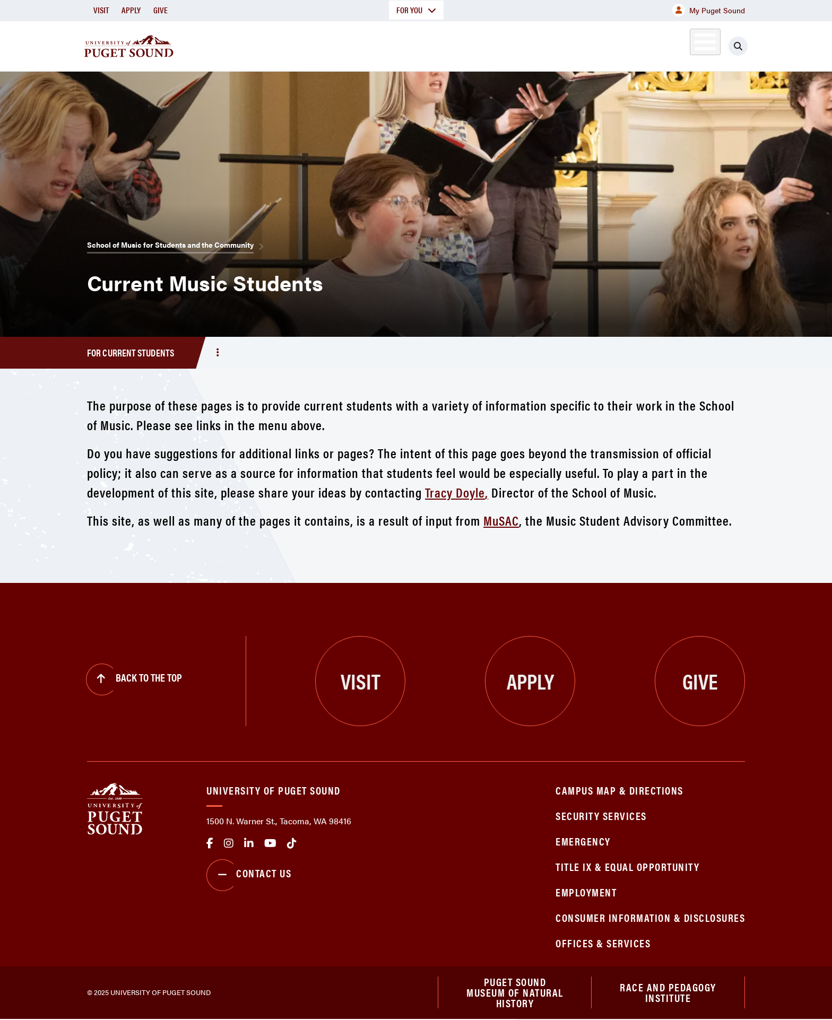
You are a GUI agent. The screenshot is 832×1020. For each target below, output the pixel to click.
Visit (101, 10)
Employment (586, 892)
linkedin (249, 843)
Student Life (540, 44)
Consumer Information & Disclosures (650, 917)
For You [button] (416, 10)
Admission (457, 44)
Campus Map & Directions (619, 790)
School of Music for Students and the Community (170, 244)
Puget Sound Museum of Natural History (515, 993)
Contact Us (248, 875)
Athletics (622, 44)
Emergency (583, 841)
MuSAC (501, 520)
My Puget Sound (708, 10)
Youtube (270, 843)
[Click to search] (738, 46)
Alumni (679, 44)
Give (160, 10)
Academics (378, 44)
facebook (209, 843)
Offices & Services (603, 943)
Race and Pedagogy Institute (668, 993)
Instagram (228, 843)
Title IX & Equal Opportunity (627, 866)
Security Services (601, 815)
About (307, 44)
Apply (131, 10)
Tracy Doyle (455, 492)
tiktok (292, 843)
